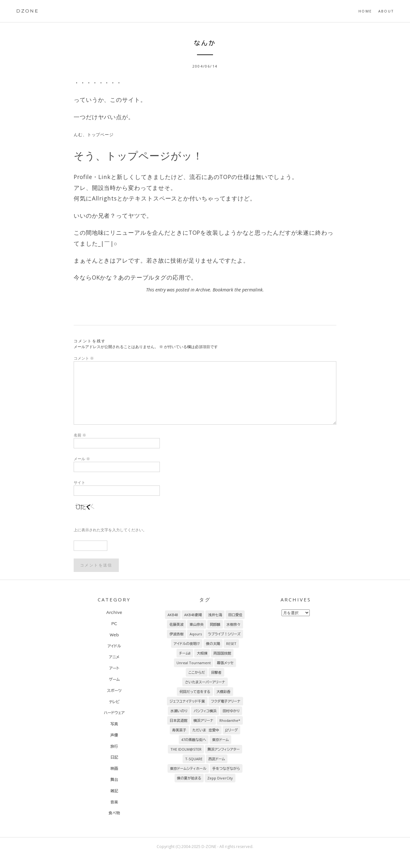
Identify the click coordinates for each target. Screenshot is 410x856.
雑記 (114, 791)
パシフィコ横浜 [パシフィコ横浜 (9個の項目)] (205, 710)
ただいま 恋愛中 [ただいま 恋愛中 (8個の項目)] (206, 730)
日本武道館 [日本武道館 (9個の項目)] (178, 720)
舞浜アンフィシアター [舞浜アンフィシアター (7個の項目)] (224, 749)
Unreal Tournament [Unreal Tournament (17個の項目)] (193, 662)
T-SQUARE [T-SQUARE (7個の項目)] (193, 758)
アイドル (114, 646)
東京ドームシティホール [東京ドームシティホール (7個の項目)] (188, 768)
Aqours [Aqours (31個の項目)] (196, 634)
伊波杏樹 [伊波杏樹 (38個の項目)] (176, 634)
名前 (80, 435)
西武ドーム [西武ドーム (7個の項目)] (217, 758)
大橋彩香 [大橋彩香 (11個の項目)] (224, 691)
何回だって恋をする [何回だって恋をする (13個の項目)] (194, 691)
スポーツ (114, 690)
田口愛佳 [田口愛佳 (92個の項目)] (235, 614)
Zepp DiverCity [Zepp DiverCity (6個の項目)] (220, 778)
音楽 (114, 802)
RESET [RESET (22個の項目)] (231, 643)
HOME (365, 11)
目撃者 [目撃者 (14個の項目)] (216, 672)
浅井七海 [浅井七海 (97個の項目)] (215, 614)
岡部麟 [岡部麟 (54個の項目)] (215, 624)
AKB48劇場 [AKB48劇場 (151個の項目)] (193, 614)
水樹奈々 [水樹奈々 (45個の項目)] (233, 624)
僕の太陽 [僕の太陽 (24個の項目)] (213, 643)
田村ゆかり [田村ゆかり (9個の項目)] (231, 710)
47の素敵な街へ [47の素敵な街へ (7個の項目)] (193, 739)
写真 (114, 724)
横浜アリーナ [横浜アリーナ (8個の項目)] (203, 720)
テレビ (114, 702)
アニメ (114, 657)
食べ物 (114, 813)
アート (114, 668)
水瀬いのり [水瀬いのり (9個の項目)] (179, 710)
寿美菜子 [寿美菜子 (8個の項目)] (179, 730)
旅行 (114, 746)
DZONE (27, 11)
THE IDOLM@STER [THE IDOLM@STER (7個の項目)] (185, 749)
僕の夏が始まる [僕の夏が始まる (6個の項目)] (189, 778)
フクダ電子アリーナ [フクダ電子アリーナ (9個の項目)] (226, 701)
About (386, 11)
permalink (252, 290)
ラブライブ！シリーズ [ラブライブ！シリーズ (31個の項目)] (224, 634)
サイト (79, 482)
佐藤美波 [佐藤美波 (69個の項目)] (176, 624)
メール (82, 458)
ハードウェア (114, 712)
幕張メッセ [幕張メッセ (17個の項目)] (225, 662)
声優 (114, 735)
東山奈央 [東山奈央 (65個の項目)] (197, 624)
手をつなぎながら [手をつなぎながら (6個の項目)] (226, 768)
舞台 (114, 779)
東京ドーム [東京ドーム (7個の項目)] (220, 739)
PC (114, 623)
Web (114, 635)
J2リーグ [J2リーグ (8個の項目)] (231, 730)
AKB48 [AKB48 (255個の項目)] (173, 614)
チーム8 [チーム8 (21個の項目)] (185, 653)
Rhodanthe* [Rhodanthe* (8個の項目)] (229, 720)
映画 (114, 768)
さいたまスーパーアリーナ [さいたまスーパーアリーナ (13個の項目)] (205, 682)
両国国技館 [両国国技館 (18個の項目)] (222, 653)
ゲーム (114, 679)
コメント (84, 358)
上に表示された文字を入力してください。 (110, 530)
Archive (203, 290)
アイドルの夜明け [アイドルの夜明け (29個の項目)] (187, 643)
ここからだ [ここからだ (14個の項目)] (196, 672)
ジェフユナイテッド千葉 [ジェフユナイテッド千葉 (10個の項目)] (187, 701)
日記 (114, 757)
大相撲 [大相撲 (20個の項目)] (202, 653)
